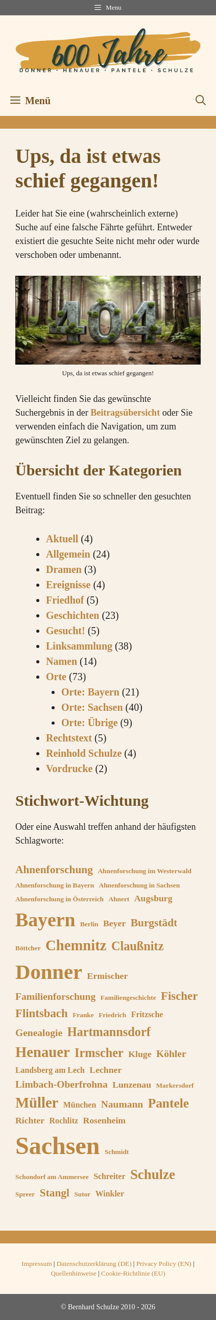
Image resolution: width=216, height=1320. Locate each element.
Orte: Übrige (89, 722)
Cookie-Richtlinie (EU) (133, 1273)
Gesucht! (65, 630)
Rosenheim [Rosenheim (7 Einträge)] (104, 1120)
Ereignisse (68, 584)
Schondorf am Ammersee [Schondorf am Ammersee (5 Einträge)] (52, 1177)
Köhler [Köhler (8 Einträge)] (171, 1053)
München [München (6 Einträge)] (79, 1104)
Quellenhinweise (74, 1273)
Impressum (36, 1263)
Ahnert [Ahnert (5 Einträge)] (119, 899)
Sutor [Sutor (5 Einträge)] (82, 1194)
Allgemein (68, 554)
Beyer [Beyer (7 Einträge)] (114, 923)
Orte (56, 676)
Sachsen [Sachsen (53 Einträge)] (57, 1145)
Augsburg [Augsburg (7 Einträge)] (153, 898)
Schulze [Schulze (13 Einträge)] (152, 1174)
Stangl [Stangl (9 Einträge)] (54, 1193)
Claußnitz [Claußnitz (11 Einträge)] (137, 946)
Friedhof (65, 600)
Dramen (64, 569)
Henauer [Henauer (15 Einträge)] (42, 1052)
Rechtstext (69, 737)
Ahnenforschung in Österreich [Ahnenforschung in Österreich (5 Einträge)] (59, 899)
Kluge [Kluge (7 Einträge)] (139, 1054)
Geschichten (72, 615)
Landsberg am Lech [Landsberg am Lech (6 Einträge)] (50, 1070)
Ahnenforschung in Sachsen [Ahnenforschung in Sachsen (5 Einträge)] (139, 885)
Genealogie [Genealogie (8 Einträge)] (38, 1032)
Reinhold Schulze (84, 753)
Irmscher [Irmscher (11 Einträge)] (99, 1053)
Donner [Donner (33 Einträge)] (48, 972)
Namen (61, 661)
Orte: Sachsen (92, 707)
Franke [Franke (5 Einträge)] (83, 1015)
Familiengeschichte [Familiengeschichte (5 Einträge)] (128, 997)
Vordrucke (69, 768)
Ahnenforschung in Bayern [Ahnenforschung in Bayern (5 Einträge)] (54, 885)
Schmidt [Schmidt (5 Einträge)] (117, 1152)
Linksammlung (79, 646)
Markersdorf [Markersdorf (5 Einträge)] (175, 1085)
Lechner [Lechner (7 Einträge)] (105, 1070)
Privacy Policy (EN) (163, 1263)
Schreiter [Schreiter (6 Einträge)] (109, 1176)
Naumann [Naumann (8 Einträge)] (122, 1104)
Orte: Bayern (90, 692)
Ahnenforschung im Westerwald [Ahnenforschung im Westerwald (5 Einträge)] (144, 871)
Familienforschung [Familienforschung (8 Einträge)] (55, 996)
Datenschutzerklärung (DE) (94, 1263)
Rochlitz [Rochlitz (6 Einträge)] (64, 1120)
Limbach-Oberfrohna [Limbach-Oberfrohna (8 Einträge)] (61, 1084)
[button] (200, 100)
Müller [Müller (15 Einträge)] (36, 1102)
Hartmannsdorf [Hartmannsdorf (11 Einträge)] (109, 1032)
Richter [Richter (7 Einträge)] (29, 1120)
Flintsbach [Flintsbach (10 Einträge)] (41, 1013)
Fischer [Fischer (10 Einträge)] (179, 996)
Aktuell (62, 538)
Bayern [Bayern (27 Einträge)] (45, 919)
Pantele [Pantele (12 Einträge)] (168, 1103)
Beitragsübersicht (125, 412)
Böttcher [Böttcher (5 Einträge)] (28, 948)
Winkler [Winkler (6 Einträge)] (109, 1193)
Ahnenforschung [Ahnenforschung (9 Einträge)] (54, 869)
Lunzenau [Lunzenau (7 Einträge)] (131, 1084)
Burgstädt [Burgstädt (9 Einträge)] (154, 923)
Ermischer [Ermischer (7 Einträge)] (107, 976)
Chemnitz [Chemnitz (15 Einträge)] (75, 945)
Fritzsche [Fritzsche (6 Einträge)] (147, 1014)
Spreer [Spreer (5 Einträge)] (25, 1194)
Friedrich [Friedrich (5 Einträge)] (112, 1015)
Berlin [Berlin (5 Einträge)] (89, 924)
